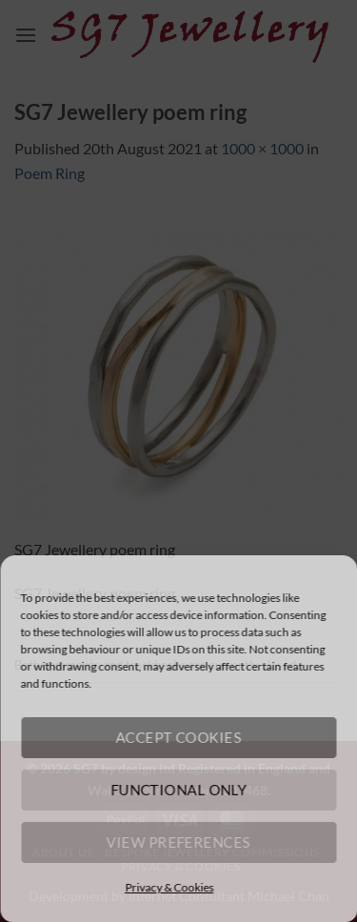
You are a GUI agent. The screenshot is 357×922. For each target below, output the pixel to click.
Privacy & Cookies (169, 887)
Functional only (178, 789)
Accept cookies (178, 737)
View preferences (178, 842)
